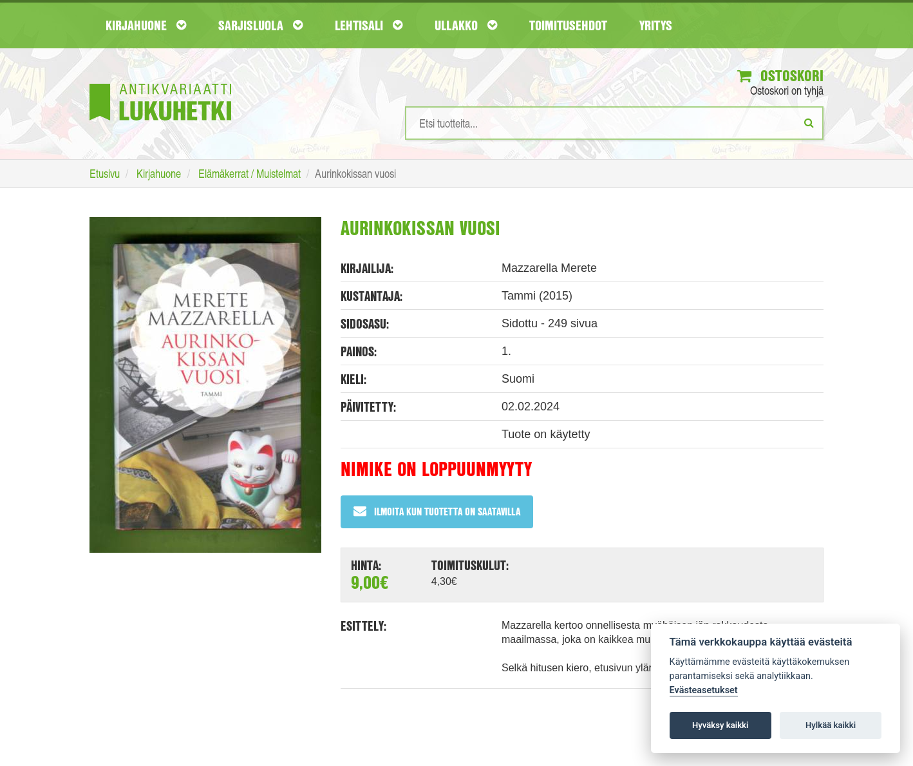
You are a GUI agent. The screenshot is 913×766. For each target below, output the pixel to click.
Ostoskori (780, 75)
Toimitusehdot (568, 25)
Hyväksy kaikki (720, 725)
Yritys (655, 25)
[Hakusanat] (614, 123)
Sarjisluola (260, 25)
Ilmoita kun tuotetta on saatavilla (436, 511)
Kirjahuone (146, 25)
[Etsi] (809, 122)
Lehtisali (368, 25)
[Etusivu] (160, 82)
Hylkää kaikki (830, 725)
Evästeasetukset (704, 690)
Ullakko (466, 25)
